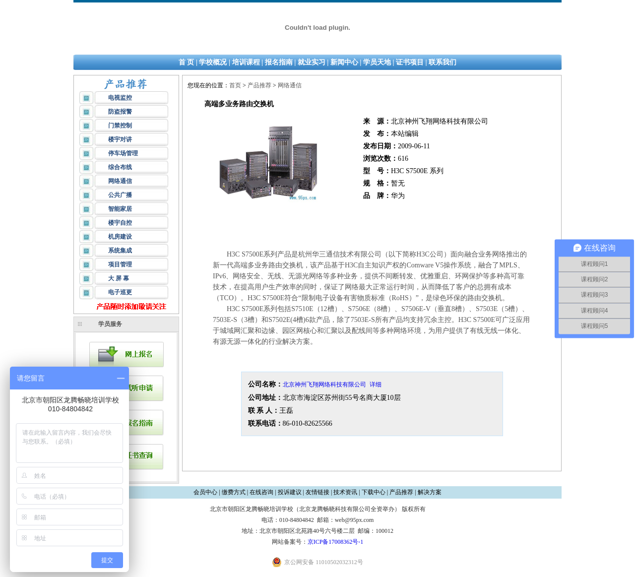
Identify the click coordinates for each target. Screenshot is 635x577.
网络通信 (120, 181)
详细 (375, 384)
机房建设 (120, 236)
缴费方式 (234, 492)
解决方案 (430, 492)
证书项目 (410, 62)
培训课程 (246, 62)
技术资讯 (345, 492)
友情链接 (317, 492)
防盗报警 (120, 111)
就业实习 (311, 62)
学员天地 (377, 62)
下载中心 (373, 492)
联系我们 (442, 62)
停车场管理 (123, 153)
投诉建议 (290, 492)
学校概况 (213, 62)
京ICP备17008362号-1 (336, 541)
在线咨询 (261, 492)
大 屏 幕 (118, 278)
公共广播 (120, 195)
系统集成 (120, 250)
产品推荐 (259, 85)
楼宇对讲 (120, 139)
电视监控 (120, 97)
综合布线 (120, 167)
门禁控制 (120, 125)
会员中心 (205, 492)
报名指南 (279, 62)
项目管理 (120, 264)
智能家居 (120, 208)
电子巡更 (120, 292)
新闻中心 (344, 62)
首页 (235, 85)
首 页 (186, 62)
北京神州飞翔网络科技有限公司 (324, 384)
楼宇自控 (120, 222)
